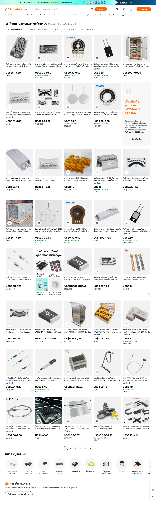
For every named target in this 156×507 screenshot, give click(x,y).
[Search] (100, 9)
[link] (153, 484)
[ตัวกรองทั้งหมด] (15, 30)
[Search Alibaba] (62, 9)
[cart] (125, 10)
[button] (92, 9)
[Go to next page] (95, 448)
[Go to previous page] (61, 448)
